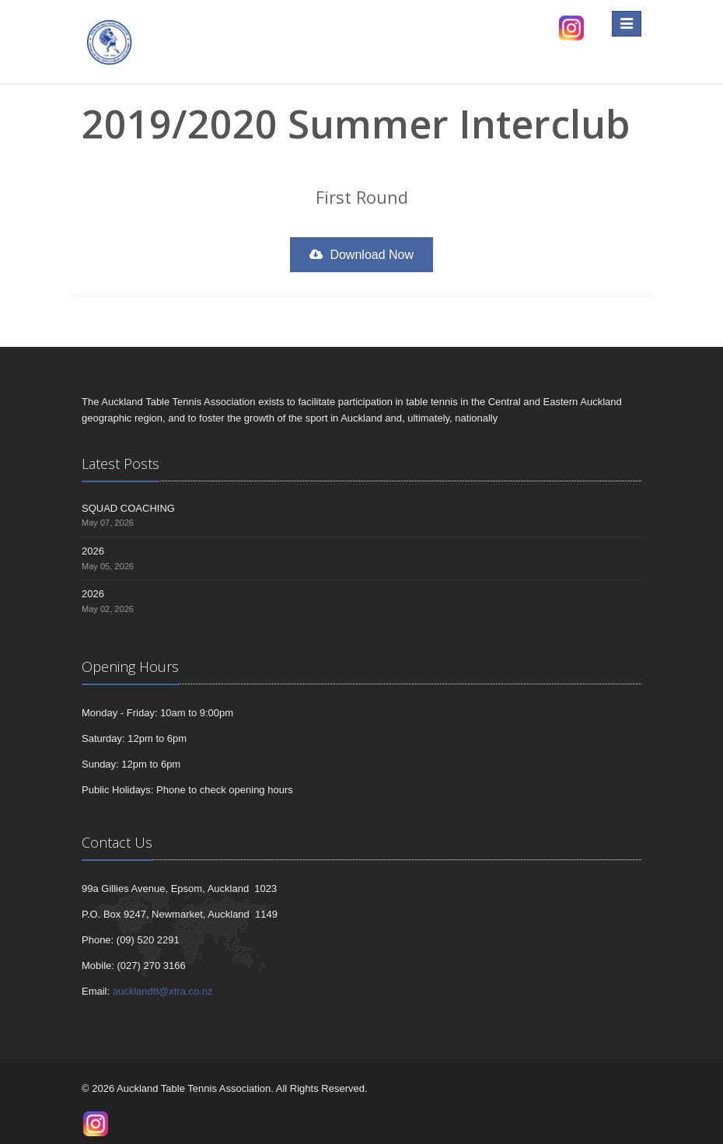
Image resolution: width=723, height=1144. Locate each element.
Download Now (361, 254)
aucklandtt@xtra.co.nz (163, 991)
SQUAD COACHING (128, 508)
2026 (93, 551)
